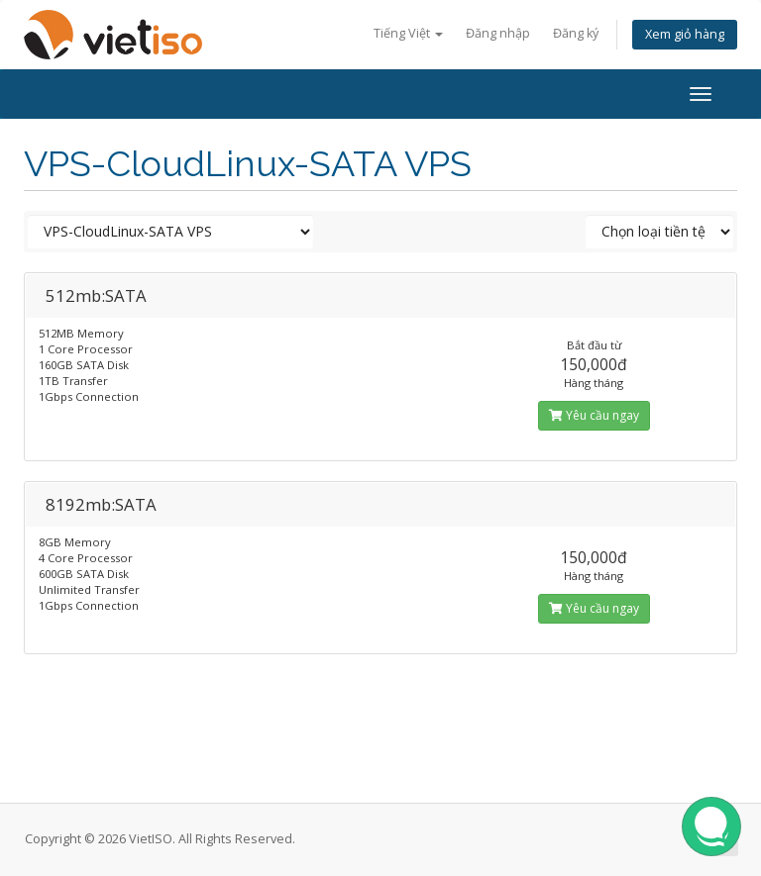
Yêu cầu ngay (594, 415)
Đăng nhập (498, 33)
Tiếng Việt (408, 33)
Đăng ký (575, 33)
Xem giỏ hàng (684, 34)
